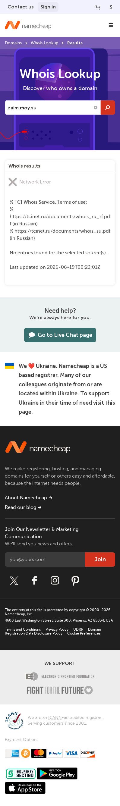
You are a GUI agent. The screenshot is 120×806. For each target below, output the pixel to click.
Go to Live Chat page (60, 335)
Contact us (21, 7)
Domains (13, 43)
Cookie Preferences (83, 633)
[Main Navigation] (111, 25)
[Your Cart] (97, 7)
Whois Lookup (44, 43)
